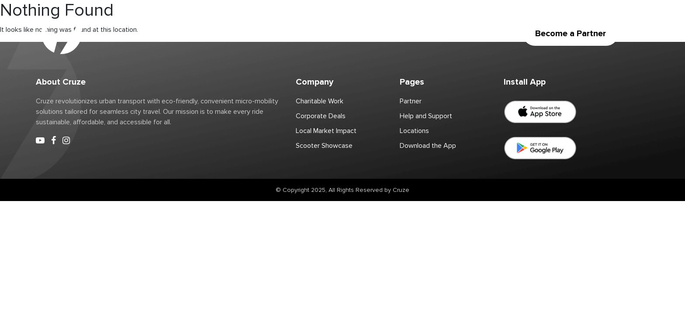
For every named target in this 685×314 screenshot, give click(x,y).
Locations (210, 33)
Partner (251, 33)
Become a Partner (570, 33)
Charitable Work (301, 33)
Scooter (168, 33)
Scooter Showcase (324, 145)
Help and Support (426, 116)
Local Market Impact (326, 130)
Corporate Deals (366, 33)
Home (130, 33)
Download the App (435, 33)
